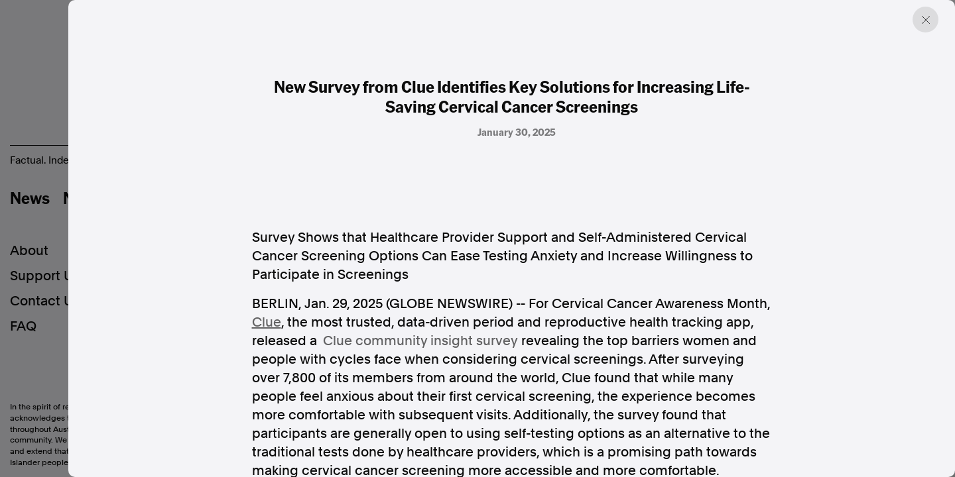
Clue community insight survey (420, 340)
